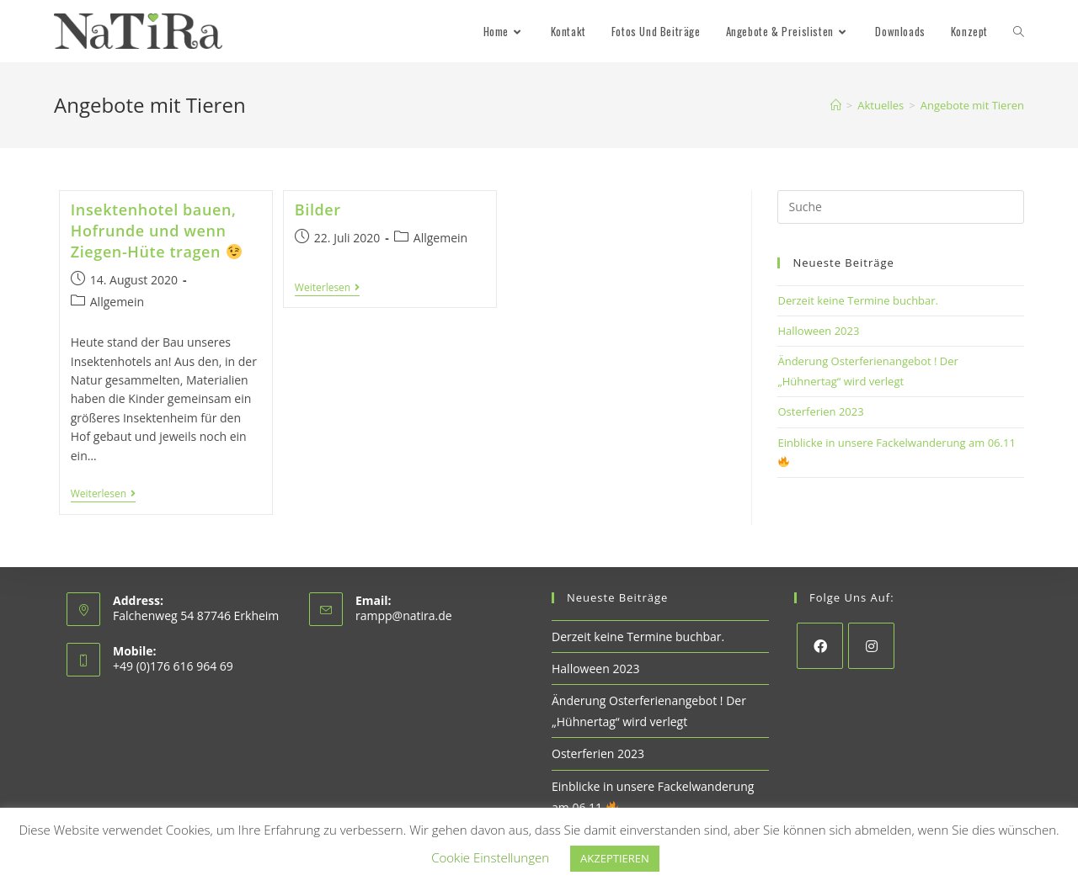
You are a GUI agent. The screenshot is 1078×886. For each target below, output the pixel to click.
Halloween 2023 (818, 330)
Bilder (318, 209)
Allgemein (117, 302)
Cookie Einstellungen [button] (490, 857)
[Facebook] (820, 646)
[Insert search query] (900, 207)
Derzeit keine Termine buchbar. (857, 300)
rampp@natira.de (403, 615)
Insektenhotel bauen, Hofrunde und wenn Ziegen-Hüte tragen (156, 230)
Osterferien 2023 (820, 411)
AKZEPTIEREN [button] (614, 858)
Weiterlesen (103, 495)
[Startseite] (835, 105)
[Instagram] (871, 646)
